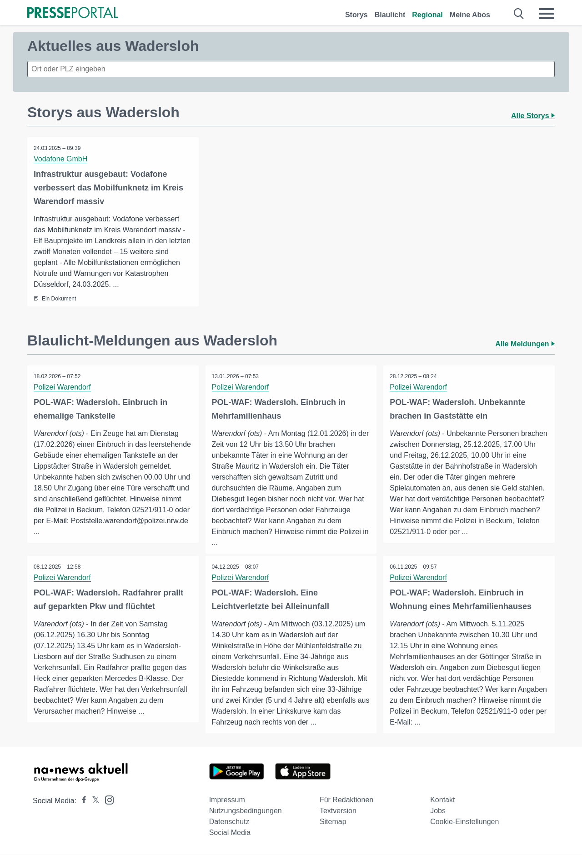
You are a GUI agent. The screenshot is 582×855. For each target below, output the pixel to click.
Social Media (230, 833)
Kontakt (442, 800)
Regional (427, 15)
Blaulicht (390, 15)
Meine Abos (470, 15)
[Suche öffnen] (519, 13)
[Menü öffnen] (546, 13)
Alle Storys (533, 116)
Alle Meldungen (525, 344)
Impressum (227, 800)
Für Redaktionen (346, 800)
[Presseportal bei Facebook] (81, 801)
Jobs (438, 811)
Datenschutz (229, 822)
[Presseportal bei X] (93, 801)
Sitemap (333, 822)
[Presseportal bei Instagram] (107, 800)
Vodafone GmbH (61, 159)
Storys (356, 15)
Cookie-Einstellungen (464, 822)
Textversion (338, 811)
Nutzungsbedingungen (245, 811)
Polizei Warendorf (62, 387)
